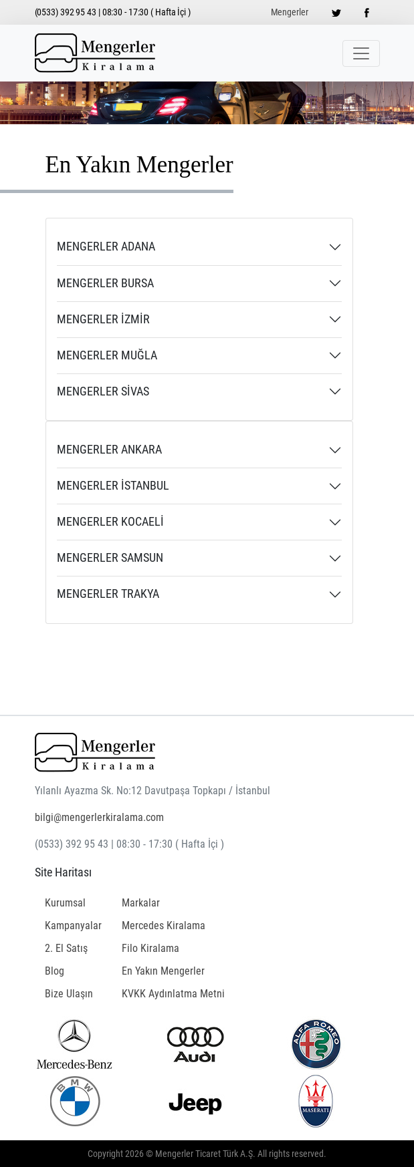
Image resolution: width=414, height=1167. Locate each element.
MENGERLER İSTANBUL (113, 485)
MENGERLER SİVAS (103, 391)
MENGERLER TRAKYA (108, 594)
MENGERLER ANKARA (109, 449)
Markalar (141, 902)
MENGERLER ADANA (106, 246)
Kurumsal (65, 902)
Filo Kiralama (150, 948)
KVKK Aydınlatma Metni (173, 993)
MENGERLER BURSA (105, 283)
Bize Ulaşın (69, 993)
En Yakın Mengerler (163, 971)
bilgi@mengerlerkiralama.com (99, 817)
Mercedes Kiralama (163, 925)
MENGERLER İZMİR (103, 319)
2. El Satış (66, 948)
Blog (54, 971)
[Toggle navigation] (361, 53)
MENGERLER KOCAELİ (110, 521)
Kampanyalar (73, 925)
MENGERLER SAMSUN (110, 557)
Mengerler (289, 12)
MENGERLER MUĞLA (107, 355)
